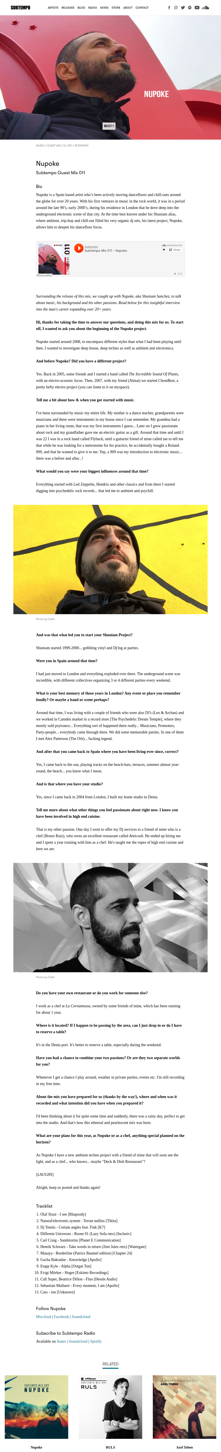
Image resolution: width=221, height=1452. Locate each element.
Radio (92, 8)
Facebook (169, 7)
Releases (68, 8)
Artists (53, 8)
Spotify (190, 7)
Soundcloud (205, 7)
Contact (142, 8)
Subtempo (20, 8)
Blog (81, 8)
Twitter (182, 7)
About (128, 8)
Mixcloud (43, 1317)
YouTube (197, 7)
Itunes (61, 1341)
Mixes (104, 8)
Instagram (176, 7)
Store (116, 8)
